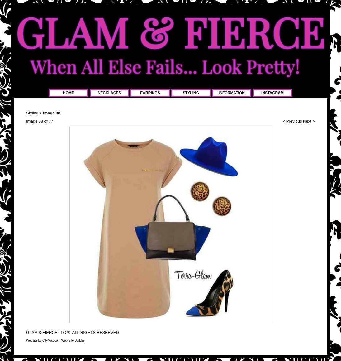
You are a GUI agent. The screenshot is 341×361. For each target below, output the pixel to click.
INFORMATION (232, 93)
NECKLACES (109, 93)
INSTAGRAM (272, 93)
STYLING (191, 93)
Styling (32, 113)
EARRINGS (150, 93)
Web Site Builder (72, 340)
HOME (68, 93)
